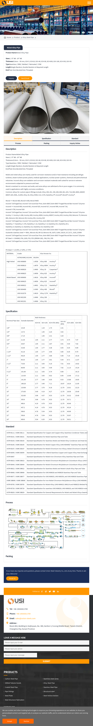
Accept (9, 721)
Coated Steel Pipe (11, 687)
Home (9, 37)
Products (10, 672)
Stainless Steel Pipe (50, 687)
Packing (46, 143)
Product (17, 37)
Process (18, 143)
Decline (26, 721)
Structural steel (49, 691)
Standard (75, 138)
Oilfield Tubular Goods (13, 683)
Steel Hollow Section (50, 696)
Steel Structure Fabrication (14, 700)
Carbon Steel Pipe (11, 679)
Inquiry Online (75, 143)
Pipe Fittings (9, 691)
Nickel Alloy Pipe (13, 47)
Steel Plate (9, 696)
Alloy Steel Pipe (28, 37)
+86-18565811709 (23, 613)
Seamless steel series (51, 679)
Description (18, 138)
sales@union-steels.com (25, 618)
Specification (46, 138)
